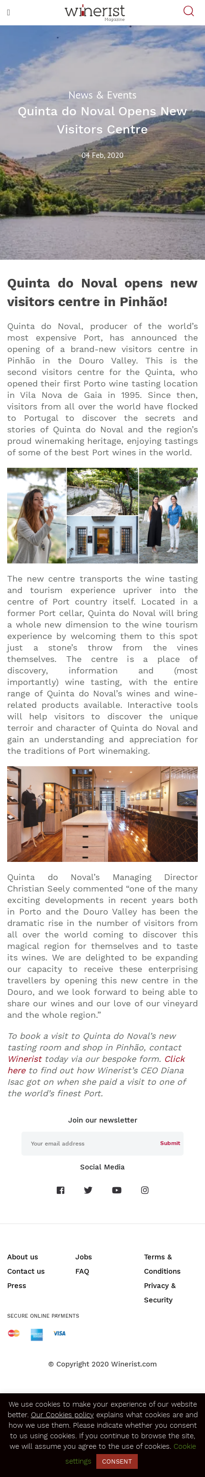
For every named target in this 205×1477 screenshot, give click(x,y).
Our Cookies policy (62, 1415)
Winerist (24, 1059)
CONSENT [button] (117, 1461)
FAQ (82, 1271)
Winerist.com (134, 1364)
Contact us (26, 1271)
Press (16, 1285)
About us (22, 1257)
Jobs (83, 1257)
